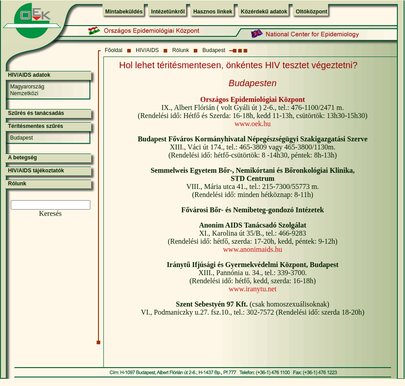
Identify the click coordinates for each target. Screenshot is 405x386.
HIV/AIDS (147, 50)
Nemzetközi (24, 93)
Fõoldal (113, 50)
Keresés (50, 213)
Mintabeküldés (123, 12)
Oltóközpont (311, 12)
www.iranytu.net (253, 289)
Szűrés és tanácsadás (36, 113)
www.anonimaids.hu (252, 249)
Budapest (213, 50)
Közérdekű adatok (264, 12)
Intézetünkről (168, 12)
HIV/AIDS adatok (29, 75)
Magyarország (27, 86)
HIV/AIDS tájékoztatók (36, 170)
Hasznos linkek (212, 12)
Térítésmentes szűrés (35, 126)
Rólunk (180, 50)
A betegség (22, 157)
